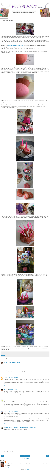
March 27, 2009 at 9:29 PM (30, 427)
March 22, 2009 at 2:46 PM (11, 400)
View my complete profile (10, 467)
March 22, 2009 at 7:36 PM (12, 411)
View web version (25, 458)
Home (25, 455)
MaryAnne (6, 362)
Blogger (27, 469)
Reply (5, 365)
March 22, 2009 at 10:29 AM (15, 389)
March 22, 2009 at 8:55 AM (12, 377)
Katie (5, 377)
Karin (5, 411)
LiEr (5, 400)
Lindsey (5, 389)
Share (3, 355)
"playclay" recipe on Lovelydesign (16, 45)
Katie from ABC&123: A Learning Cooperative (14, 427)
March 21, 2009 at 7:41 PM (15, 370)
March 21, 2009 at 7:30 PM (14, 362)
